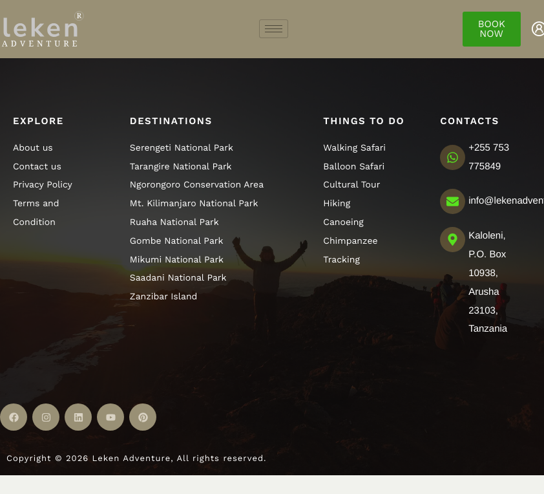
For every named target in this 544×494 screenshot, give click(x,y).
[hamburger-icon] (273, 28)
